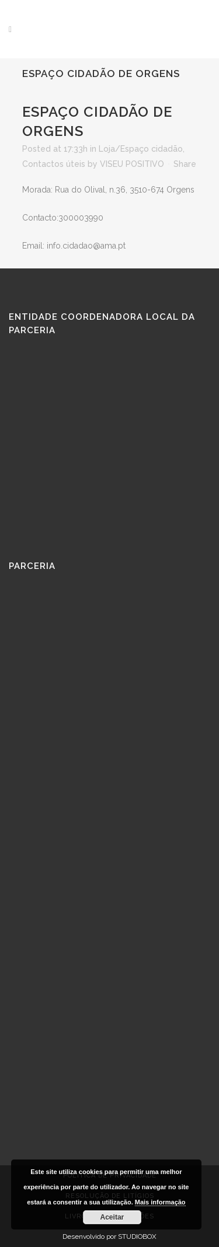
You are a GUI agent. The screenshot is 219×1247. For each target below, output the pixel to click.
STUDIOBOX (137, 1236)
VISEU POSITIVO (132, 164)
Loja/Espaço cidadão (141, 148)
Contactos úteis (53, 164)
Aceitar (112, 1217)
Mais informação (160, 1202)
